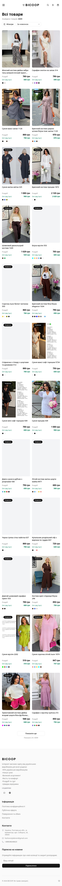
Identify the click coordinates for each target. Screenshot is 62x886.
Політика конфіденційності (13, 806)
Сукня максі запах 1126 (12, 128)
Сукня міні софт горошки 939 (14, 421)
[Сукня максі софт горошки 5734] (46, 341)
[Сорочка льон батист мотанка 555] (16, 282)
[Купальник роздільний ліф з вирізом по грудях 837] (46, 516)
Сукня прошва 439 (40, 421)
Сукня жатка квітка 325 (12, 187)
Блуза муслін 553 (39, 245)
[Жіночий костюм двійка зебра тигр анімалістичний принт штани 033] (16, 49)
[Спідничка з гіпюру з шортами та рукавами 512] (16, 341)
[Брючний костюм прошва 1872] (46, 165)
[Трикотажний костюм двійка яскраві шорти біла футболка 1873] (16, 691)
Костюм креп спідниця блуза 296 (44, 597)
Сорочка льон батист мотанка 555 (15, 305)
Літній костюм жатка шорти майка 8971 (44, 480)
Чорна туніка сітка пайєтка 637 (15, 537)
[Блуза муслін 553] (46, 224)
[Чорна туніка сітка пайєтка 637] (16, 516)
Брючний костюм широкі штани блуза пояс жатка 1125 (45, 129)
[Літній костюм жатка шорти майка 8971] (46, 457)
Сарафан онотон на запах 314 (45, 70)
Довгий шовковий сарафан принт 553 (14, 597)
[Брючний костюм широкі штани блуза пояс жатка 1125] (46, 107)
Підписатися (31, 865)
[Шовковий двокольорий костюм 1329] (16, 224)
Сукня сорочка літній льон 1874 (46, 654)
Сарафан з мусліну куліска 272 (45, 713)
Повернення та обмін (11, 814)
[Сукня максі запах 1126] (16, 107)
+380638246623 (11, 842)
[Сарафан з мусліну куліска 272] (46, 691)
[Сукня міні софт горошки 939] (16, 399)
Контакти (6, 818)
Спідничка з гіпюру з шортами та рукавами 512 (15, 363)
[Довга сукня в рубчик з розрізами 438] (16, 457)
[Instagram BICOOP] (4, 793)
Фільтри (8, 24)
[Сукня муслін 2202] (16, 633)
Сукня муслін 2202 (10, 654)
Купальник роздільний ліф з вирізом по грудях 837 (44, 538)
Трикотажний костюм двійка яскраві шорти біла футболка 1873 (14, 714)
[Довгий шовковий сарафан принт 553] (16, 574)
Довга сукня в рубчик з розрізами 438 (12, 480)
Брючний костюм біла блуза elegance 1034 (44, 305)
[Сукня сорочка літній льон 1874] (46, 633)
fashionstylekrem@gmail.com (16, 838)
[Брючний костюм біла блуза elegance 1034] (46, 282)
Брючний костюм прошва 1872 (45, 187)
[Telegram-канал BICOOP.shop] (10, 793)
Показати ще (31, 733)
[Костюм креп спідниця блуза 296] (46, 574)
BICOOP (31, 5)
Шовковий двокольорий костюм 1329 (12, 246)
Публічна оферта (9, 810)
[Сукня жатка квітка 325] (16, 165)
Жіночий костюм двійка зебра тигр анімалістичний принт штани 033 (15, 71)
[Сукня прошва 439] (46, 399)
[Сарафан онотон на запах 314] (46, 49)
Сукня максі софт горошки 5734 (46, 362)
